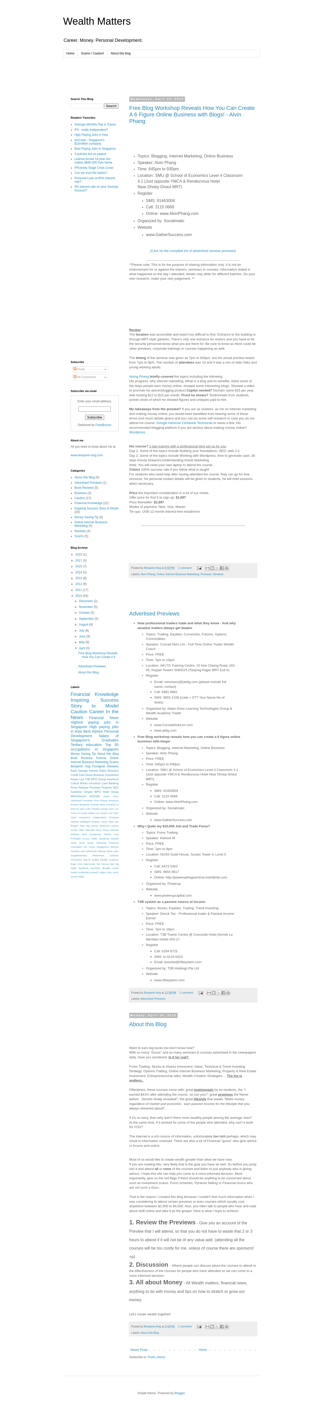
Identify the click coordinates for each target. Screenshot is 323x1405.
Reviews (218, 574)
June (82, 636)
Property (107, 787)
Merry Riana (102, 830)
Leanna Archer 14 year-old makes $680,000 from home (93, 160)
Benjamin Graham (89, 804)
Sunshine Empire (82, 791)
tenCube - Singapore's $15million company (89, 141)
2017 (79, 560)
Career (96, 711)
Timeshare (76, 859)
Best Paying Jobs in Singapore (95, 148)
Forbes (104, 813)
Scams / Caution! (92, 53)
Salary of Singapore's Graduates (95, 738)
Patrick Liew (111, 834)
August (84, 624)
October (85, 612)
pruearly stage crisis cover (104, 872)
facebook (84, 868)
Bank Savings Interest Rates (88, 770)
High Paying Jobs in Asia (91, 135)
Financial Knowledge (88, 503)
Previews (206, 574)
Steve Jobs (112, 851)
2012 (79, 584)
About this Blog (148, 1024)
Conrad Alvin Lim (109, 808)
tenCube (95, 796)
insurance (113, 779)
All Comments (84, 377)
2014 (79, 572)
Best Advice (93, 731)
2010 (79, 596)
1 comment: (185, 567)
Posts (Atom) (156, 1357)
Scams (79, 536)
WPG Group (98, 779)
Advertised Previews (154, 613)
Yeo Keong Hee (105, 864)
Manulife (89, 830)
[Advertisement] (162, 76)
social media (77, 876)
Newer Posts (139, 1350)
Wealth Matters (97, 21)
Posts (79, 369)
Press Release (80, 787)
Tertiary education (86, 745)
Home (70, 53)
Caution (79, 498)
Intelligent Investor (90, 821)
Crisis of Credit (79, 813)
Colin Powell (92, 808)
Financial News (104, 718)
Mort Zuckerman (91, 834)
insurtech (95, 868)
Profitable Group (80, 838)
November (86, 607)
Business (80, 493)
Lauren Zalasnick (100, 825)
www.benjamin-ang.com (87, 455)
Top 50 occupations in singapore (95, 747)
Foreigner (98, 766)
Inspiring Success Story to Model (96, 508)
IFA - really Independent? (91, 130)
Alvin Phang (148, 574)
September (87, 618)
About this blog (120, 53)
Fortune (101, 758)
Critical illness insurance (85, 783)
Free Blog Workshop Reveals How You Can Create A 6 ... (98, 656)
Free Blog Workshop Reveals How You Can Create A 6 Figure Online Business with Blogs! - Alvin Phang (192, 114)
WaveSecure (78, 796)
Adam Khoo (111, 796)
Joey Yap (84, 825)
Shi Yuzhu (89, 846)
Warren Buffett (91, 859)
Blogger (179, 1393)
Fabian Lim (94, 813)
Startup (101, 851)
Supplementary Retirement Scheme (95, 855)
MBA (81, 830)
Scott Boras (86, 842)
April (82, 648)
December (86, 601)
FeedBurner (103, 425)
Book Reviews (84, 487)
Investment (112, 774)
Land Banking (110, 783)
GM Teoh (114, 813)
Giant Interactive (80, 817)
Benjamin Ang (80, 766)
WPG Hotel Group (106, 791)
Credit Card (78, 774)
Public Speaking (100, 838)
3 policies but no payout (90, 154)
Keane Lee (77, 779)
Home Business (94, 774)
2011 (79, 590)
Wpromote (89, 864)
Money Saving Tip (86, 517)
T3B (87, 779)
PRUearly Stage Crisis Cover (94, 168)
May (82, 642)
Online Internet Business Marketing (178, 574)
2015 (79, 566)
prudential (83, 872)
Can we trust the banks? (90, 173)
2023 (79, 554)
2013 (79, 578)
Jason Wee (107, 821)
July (82, 630)
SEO (116, 787)
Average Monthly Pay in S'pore (95, 124)
